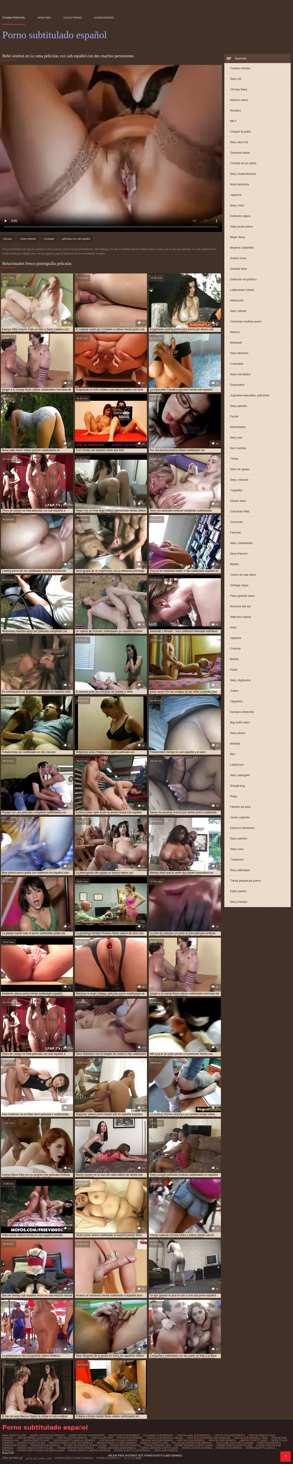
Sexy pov (236, 437)
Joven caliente (240, 817)
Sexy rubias (238, 311)
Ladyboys (237, 764)
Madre (234, 564)
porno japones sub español (117, 1448)
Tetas (234, 458)
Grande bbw (238, 268)
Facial (234, 416)
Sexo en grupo (239, 469)
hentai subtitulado (36, 1440)
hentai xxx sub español (157, 1440)
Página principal (13, 17)
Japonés (235, 195)
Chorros (235, 648)
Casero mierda (240, 68)
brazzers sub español (124, 1435)
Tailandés (237, 859)
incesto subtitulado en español (71, 1443)
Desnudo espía (240, 216)
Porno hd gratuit (108, 1458)
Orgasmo (236, 701)
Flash (233, 669)
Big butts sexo (240, 722)
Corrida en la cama (243, 163)
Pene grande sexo (242, 595)
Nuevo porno (72, 17)
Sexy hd (235, 79)
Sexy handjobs (240, 374)
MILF (233, 121)
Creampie (236, 363)
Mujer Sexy (237, 237)
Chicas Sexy (238, 89)
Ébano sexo (238, 501)
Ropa (233, 796)
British (234, 659)
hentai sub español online (165, 1437)
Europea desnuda (242, 712)
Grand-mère (238, 258)
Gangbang (237, 785)
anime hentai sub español (47, 1435)
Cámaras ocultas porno (245, 321)
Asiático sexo (239, 100)
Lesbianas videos (242, 290)
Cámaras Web (240, 511)
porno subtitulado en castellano (40, 1450)
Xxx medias (238, 448)
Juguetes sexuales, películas (249, 395)
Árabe (234, 690)
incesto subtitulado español (117, 1443)
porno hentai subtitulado (35, 1448)
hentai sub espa (102, 1437)
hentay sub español (222, 1440)
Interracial (236, 300)
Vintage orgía (239, 585)
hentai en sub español (229, 1435)
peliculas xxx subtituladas (234, 1443)
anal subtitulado (14, 1435)
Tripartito (236, 490)
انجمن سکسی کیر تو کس (39, 1458)
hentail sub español (191, 1440)
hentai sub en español (72, 1437)
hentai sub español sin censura (208, 1437)
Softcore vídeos (240, 617)
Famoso (235, 532)
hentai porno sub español (35, 1437)
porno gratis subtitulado (235, 1445)
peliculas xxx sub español (76, 238)
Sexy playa (237, 733)
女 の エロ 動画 (132, 1458)
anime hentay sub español (87, 1435)
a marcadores (104, 17)
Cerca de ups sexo (243, 574)
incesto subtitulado (31, 1443)
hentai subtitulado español (118, 1440)
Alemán (235, 332)
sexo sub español (166, 1450)
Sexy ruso (236, 849)
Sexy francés (238, 553)
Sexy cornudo (239, 479)
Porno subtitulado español (74, 1458)
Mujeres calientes (242, 247)
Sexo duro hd (239, 142)
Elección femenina (242, 828)
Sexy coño (237, 205)
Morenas (236, 342)
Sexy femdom (239, 353)
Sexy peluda (238, 406)
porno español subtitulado (193, 1445)
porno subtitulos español (132, 1450)
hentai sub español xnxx (251, 1437)
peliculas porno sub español (192, 1443)
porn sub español (269, 1443)
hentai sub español (130, 1437)
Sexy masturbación (243, 173)
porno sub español (229, 1448)
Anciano (235, 110)
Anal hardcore (239, 184)
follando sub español (158, 1435)
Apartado (44, 17)
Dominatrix (237, 384)
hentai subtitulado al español (74, 1440)
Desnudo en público (243, 279)
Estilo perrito (238, 891)
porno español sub (157, 1445)
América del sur (240, 606)
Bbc (233, 754)
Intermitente (238, 427)
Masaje (235, 743)
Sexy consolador (241, 543)
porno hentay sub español (75, 1448)
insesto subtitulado (154, 1443)
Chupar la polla (240, 131)
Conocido (236, 522)
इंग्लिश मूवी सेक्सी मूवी (12, 1458)
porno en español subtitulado (85, 1445)
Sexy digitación (240, 680)
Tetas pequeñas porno (245, 880)
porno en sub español (125, 1445)
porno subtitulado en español (89, 1450)
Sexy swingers (240, 775)
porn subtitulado (14, 1445)
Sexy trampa (238, 901)
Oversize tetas (240, 152)
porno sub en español (197, 1448)
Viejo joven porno (241, 226)
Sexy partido (238, 838)
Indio (233, 627)
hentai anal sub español (194, 1435)
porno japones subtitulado (159, 1448)
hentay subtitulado (254, 1440)
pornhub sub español (45, 1445)
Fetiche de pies (240, 806)
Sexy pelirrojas (240, 870)
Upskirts (235, 638)
